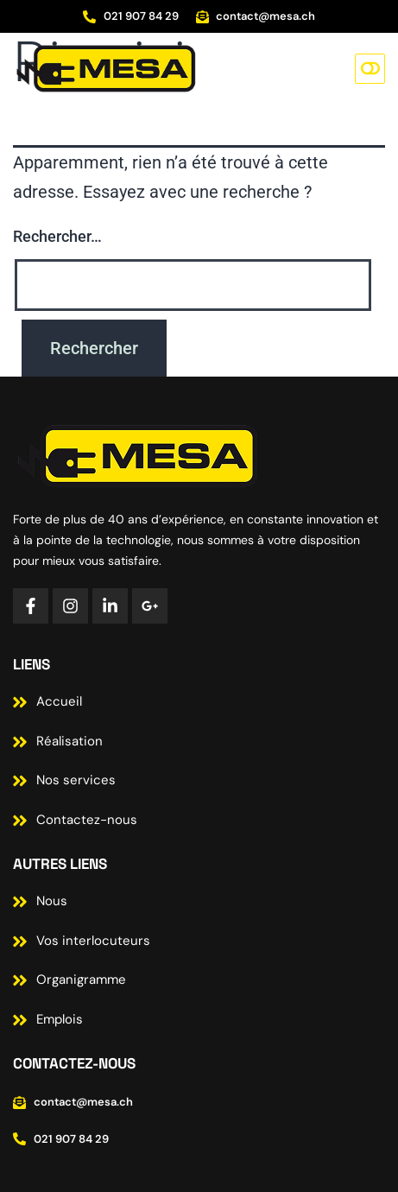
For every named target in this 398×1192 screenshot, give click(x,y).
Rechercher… (57, 236)
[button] (370, 69)
